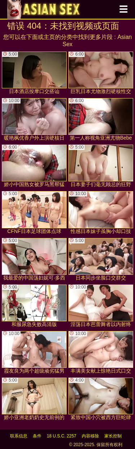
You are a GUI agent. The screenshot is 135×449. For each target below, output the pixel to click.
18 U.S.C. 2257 (61, 436)
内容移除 (90, 436)
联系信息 (18, 436)
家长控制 (113, 436)
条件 (37, 436)
